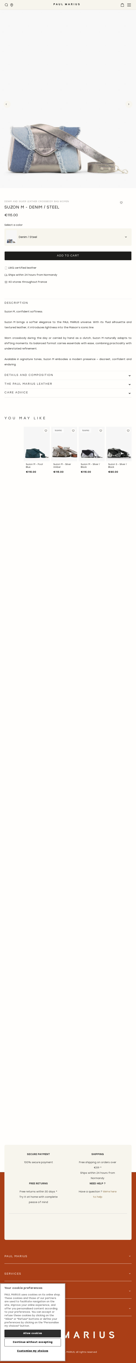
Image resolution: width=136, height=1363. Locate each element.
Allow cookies (32, 1333)
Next (128, 104)
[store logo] (66, 5)
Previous (7, 104)
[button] (45, 430)
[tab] (68, 375)
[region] (32, 1322)
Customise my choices (32, 1351)
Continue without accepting (33, 1342)
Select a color (13, 225)
